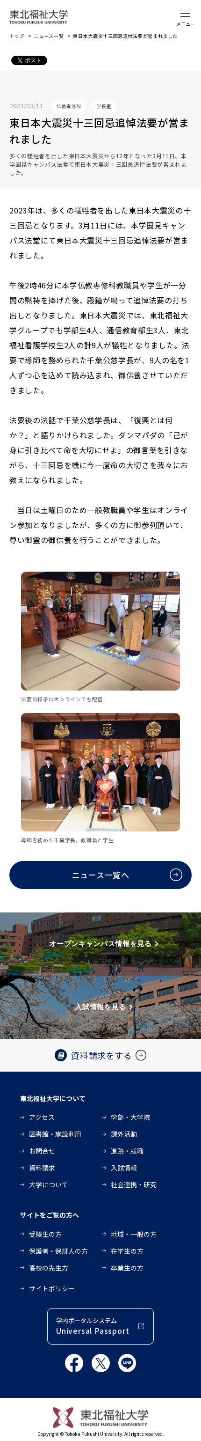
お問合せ (42, 1150)
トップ (16, 35)
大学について (48, 1184)
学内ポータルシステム (92, 1326)
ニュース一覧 (49, 35)
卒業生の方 (127, 1268)
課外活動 (124, 1134)
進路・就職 (127, 1150)
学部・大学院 (130, 1117)
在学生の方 (127, 1251)
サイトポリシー (52, 1288)
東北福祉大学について (53, 1098)
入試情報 (124, 1167)
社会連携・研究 (134, 1184)
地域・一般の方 (134, 1234)
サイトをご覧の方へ (49, 1215)
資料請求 (42, 1167)
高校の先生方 (48, 1268)
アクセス (42, 1117)
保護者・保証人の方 (58, 1251)
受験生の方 (45, 1234)
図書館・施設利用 (55, 1134)
